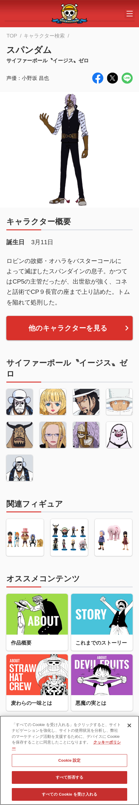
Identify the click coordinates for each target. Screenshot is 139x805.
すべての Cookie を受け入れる (69, 796)
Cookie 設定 (69, 763)
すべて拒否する (70, 779)
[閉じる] (129, 727)
